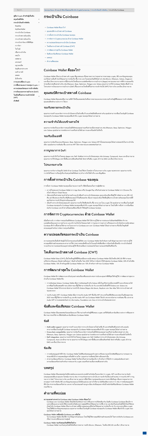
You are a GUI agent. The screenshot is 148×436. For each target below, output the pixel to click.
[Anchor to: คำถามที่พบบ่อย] (68, 393)
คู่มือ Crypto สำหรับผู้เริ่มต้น (24, 16)
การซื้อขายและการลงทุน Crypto (26, 85)
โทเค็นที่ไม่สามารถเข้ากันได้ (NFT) (24, 96)
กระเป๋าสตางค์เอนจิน (23, 36)
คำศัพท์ (16, 101)
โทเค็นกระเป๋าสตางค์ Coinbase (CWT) (61, 46)
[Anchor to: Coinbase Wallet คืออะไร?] (83, 70)
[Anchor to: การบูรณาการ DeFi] (68, 150)
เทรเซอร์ (18, 62)
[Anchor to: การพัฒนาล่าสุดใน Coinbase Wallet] (96, 270)
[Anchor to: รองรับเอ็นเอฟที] (64, 136)
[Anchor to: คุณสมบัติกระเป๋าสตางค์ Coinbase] (94, 93)
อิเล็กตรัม (18, 78)
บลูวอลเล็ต (19, 65)
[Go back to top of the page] (144, 433)
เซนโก (17, 55)
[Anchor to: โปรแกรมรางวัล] (64, 165)
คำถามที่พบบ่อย (52, 61)
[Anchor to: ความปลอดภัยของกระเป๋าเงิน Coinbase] (101, 234)
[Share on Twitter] (49, 22)
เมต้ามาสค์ (19, 72)
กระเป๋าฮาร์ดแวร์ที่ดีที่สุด (24, 42)
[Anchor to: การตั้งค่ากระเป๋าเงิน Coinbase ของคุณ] (101, 180)
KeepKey (18, 26)
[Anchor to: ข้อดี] (51, 321)
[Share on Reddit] (56, 22)
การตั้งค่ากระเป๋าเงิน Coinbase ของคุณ (61, 35)
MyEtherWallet (20, 29)
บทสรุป (49, 57)
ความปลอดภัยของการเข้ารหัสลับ (26, 88)
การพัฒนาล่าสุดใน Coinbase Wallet (60, 50)
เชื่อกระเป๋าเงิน (20, 52)
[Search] (27, 10)
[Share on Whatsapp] (60, 22)
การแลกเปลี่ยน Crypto (22, 82)
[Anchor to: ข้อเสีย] (53, 348)
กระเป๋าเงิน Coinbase (22, 32)
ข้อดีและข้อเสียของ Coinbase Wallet (60, 54)
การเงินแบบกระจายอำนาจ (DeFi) (26, 92)
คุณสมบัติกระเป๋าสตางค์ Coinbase (59, 31)
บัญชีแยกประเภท (21, 68)
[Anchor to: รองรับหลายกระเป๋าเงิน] (72, 107)
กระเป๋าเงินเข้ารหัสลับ (21, 22)
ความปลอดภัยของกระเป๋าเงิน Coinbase (61, 42)
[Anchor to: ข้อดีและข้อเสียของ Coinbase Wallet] (97, 306)
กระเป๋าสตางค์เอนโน (22, 39)
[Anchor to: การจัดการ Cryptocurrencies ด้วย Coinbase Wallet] (117, 214)
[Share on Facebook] (45, 22)
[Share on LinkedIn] (53, 22)
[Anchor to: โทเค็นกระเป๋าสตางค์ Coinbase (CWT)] (100, 252)
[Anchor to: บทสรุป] (56, 368)
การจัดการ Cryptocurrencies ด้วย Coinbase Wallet (65, 39)
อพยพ (17, 75)
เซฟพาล (18, 59)
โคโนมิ (17, 49)
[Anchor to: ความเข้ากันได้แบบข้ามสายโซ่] (81, 122)
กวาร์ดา (18, 45)
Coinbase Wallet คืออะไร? (56, 27)
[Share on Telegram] (63, 22)
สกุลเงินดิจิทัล (19, 19)
